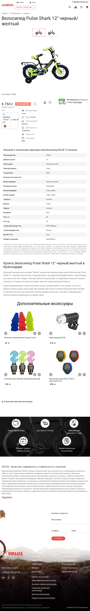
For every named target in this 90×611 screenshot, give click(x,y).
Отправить (58, 538)
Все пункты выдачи (10, 568)
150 (14, 384)
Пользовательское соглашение (38, 607)
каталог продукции (25, 7)
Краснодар (77, 102)
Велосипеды (15, 13)
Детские (26, 13)
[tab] (38, 32)
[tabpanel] (45, 65)
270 (59, 343)
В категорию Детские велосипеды (17, 401)
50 (13, 343)
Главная (5, 13)
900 (59, 384)
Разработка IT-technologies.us (77, 607)
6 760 (14, 121)
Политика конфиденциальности (13, 607)
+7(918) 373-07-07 (80, 2)
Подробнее (7, 497)
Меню (20, 2)
